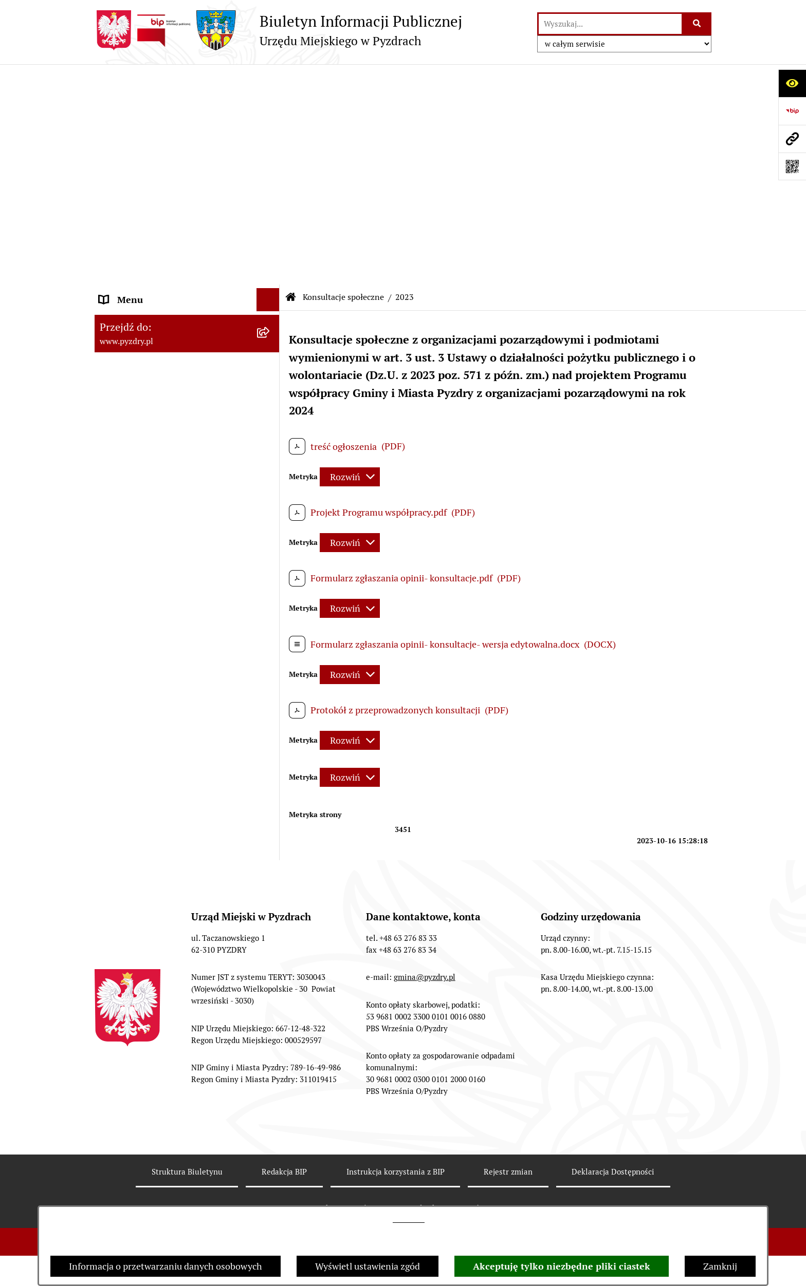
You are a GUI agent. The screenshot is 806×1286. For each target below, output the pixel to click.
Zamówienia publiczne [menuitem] (145, 232)
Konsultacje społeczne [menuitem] (144, 440)
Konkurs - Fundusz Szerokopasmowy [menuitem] (174, 893)
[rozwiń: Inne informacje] (270, 870)
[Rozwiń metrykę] (350, 256)
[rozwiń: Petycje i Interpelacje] (270, 324)
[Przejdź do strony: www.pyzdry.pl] (792, 139)
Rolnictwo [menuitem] (119, 417)
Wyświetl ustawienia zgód (367, 1266)
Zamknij (720, 1266)
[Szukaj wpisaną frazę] (697, 23)
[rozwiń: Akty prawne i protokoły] (270, 126)
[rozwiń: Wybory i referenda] (270, 371)
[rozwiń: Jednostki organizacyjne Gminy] (270, 278)
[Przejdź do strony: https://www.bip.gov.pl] (792, 111)
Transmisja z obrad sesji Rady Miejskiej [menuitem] (159, 155)
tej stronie (409, 1219)
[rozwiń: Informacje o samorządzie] (270, 102)
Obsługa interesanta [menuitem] (140, 186)
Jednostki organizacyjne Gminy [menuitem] (162, 278)
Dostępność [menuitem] (123, 394)
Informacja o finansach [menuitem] (146, 255)
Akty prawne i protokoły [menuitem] (148, 125)
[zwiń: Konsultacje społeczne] (270, 440)
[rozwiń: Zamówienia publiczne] (270, 232)
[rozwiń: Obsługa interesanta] (270, 186)
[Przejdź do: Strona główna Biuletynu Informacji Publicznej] (291, 77)
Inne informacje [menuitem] (131, 870)
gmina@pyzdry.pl (424, 1063)
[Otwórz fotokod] (792, 166)
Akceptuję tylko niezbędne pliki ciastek (561, 1266)
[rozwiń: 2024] (270, 499)
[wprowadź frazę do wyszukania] (610, 23)
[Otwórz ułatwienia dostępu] (792, 83)
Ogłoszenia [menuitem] (122, 301)
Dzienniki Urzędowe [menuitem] (140, 347)
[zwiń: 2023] (270, 529)
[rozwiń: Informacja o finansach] (270, 255)
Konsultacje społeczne (343, 76)
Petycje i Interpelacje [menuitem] (141, 324)
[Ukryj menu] (268, 79)
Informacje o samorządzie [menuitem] (152, 102)
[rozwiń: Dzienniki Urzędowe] (270, 347)
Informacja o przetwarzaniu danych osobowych (165, 1266)
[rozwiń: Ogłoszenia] (270, 301)
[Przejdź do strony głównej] (278, 30)
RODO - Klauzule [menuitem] (133, 209)
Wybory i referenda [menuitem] (138, 370)
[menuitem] (187, 469)
